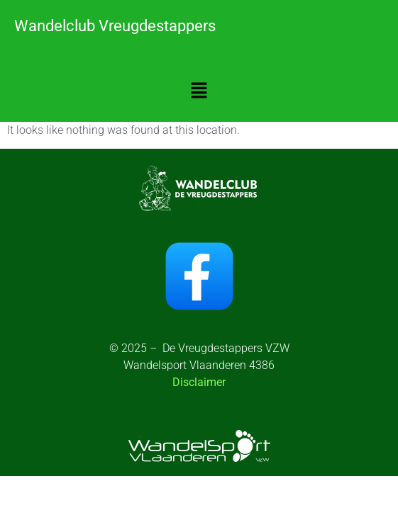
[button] (198, 91)
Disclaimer (199, 382)
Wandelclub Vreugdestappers (115, 26)
